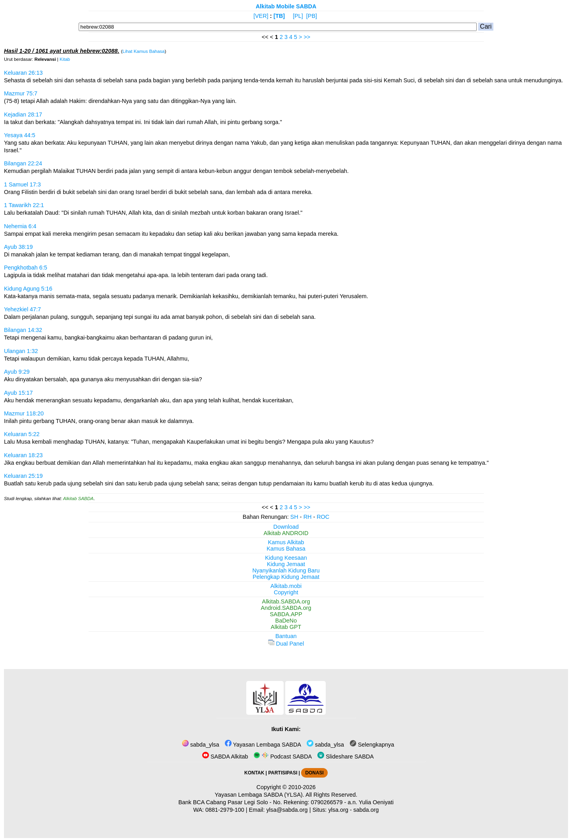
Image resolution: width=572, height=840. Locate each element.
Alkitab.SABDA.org (286, 601)
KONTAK (254, 773)
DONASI (314, 773)
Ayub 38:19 (18, 247)
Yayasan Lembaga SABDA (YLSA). (259, 795)
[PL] (298, 16)
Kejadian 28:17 (23, 114)
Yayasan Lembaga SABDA (263, 744)
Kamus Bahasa (286, 548)
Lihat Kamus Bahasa (143, 51)
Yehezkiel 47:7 (22, 309)
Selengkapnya (372, 744)
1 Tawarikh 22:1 (24, 205)
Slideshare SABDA (345, 756)
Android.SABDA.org (286, 608)
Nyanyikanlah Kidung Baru (286, 570)
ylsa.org (338, 810)
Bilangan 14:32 (23, 330)
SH (294, 517)
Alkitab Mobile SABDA (286, 6)
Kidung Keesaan (286, 558)
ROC (323, 517)
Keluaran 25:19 (23, 476)
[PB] (311, 16)
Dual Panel (286, 643)
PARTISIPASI (282, 773)
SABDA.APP (286, 614)
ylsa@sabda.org (286, 810)
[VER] (261, 16)
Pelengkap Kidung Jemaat (286, 577)
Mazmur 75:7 (20, 93)
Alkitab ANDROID (286, 533)
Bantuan (286, 636)
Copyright (286, 592)
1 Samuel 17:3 (22, 184)
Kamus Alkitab (286, 542)
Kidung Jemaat (286, 564)
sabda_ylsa (200, 744)
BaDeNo (286, 620)
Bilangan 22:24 (23, 163)
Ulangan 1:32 (21, 351)
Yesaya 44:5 (19, 135)
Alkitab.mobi (286, 586)
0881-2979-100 (224, 810)
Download (286, 527)
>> (306, 37)
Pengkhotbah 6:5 (25, 267)
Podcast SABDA (282, 756)
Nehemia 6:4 (20, 226)
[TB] (279, 16)
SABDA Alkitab (225, 756)
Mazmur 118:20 (24, 413)
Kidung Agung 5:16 (28, 288)
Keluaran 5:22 (22, 434)
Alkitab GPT (286, 627)
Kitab (65, 59)
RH (307, 517)
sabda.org (366, 810)
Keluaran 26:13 (23, 73)
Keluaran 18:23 (23, 455)
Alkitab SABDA (78, 498)
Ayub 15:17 (18, 393)
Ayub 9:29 (17, 372)
